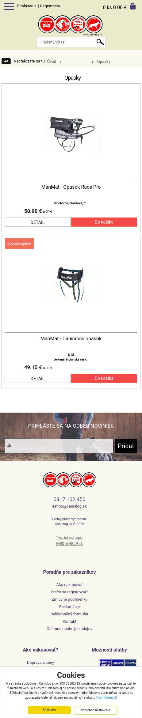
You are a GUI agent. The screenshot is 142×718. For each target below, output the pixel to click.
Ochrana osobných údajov (69, 628)
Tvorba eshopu (69, 537)
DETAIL (38, 222)
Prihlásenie (26, 6)
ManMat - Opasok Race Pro (71, 187)
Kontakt (69, 621)
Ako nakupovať (69, 584)
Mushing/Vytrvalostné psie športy (73, 62)
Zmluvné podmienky (69, 599)
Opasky (103, 61)
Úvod (51, 61)
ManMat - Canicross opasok (71, 338)
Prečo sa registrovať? (69, 592)
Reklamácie (69, 606)
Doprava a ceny (40, 662)
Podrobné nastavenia (95, 710)
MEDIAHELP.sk (69, 543)
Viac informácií (106, 697)
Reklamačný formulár (69, 614)
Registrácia (50, 6)
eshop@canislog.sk (69, 506)
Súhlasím (49, 710)
